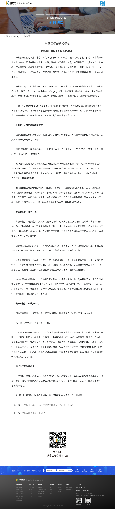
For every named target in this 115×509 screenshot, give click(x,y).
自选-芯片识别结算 (20, 493)
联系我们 (60, 491)
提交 (70, 470)
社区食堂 (30, 495)
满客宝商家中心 (69, 487)
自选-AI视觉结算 (19, 491)
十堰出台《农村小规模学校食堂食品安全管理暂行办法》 (48, 405)
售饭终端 (40, 487)
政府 (51, 487)
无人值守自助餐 (19, 497)
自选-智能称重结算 (20, 495)
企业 (51, 489)
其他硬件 (40, 497)
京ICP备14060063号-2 (67, 506)
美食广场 (30, 498)
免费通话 (102, 3)
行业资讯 (26, 36)
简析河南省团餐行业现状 (33, 413)
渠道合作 (60, 489)
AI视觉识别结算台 (42, 489)
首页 (6, 36)
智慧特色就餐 (19, 500)
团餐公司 (30, 497)
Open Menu (111, 3)
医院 (51, 493)
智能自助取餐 (19, 498)
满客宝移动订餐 (69, 489)
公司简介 (60, 487)
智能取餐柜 (40, 495)
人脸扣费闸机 (41, 493)
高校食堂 (30, 493)
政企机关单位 (31, 487)
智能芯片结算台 (41, 491)
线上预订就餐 (19, 489)
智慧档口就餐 (19, 487)
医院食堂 (30, 489)
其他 (51, 495)
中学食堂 (30, 491)
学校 (51, 491)
